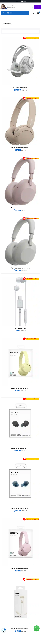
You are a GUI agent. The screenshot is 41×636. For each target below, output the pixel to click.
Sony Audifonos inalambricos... (20, 148)
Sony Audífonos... (20, 328)
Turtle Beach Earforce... (20, 87)
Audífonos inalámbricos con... (20, 208)
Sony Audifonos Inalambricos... (20, 388)
